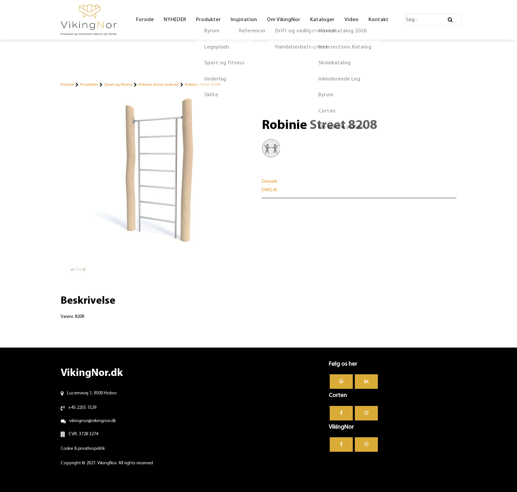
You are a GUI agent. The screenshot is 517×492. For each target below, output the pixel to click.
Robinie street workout (158, 84)
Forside (67, 84)
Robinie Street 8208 (203, 84)
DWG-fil (269, 190)
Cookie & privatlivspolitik (83, 448)
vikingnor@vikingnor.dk (92, 420)
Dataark (269, 181)
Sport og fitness (118, 84)
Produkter (89, 84)
